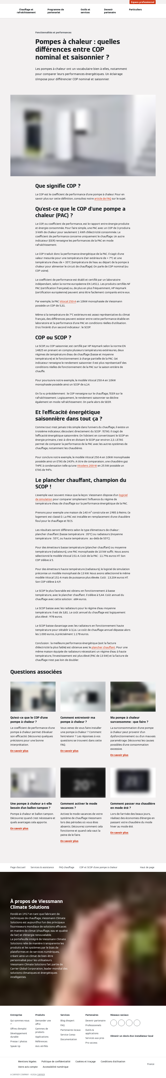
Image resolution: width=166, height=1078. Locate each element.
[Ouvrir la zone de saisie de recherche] (154, 11)
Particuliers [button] (135, 9)
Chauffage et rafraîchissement (26, 11)
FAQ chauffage (66, 867)
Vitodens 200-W (87, 465)
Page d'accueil (17, 867)
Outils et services (85, 11)
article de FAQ (102, 198)
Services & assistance (42, 867)
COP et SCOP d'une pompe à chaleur (98, 867)
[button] (148, 867)
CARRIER (41, 1074)
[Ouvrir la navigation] (2, 11)
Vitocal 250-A (68, 301)
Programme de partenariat (55, 11)
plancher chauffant (103, 647)
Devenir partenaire (110, 11)
